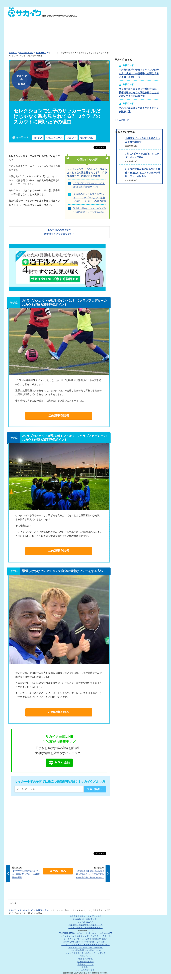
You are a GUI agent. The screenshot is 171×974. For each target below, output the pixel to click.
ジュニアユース (54, 137)
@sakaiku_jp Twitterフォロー (85, 919)
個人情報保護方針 (85, 961)
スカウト (71, 137)
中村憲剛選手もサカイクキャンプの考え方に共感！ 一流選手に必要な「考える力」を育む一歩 (139, 73)
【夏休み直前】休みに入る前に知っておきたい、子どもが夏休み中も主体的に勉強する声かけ (90, 874)
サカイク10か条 (85, 959)
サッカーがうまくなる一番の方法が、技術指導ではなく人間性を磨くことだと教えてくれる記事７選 (139, 92)
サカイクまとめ (26, 52)
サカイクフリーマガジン (85, 939)
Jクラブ (38, 137)
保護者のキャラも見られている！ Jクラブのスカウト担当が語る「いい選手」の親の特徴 (89, 197)
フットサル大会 (85, 947)
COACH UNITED (86, 933)
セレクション (87, 137)
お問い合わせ (85, 956)
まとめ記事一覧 (122, 120)
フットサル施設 (85, 950)
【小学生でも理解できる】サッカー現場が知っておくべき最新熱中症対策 (26, 874)
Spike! (85, 942)
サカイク (13, 52)
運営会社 (85, 967)
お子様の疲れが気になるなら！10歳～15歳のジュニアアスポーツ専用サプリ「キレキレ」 (142, 173)
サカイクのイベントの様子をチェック (85, 927)
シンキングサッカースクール (85, 944)
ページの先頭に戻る (85, 970)
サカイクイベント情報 (85, 936)
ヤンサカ (85, 953)
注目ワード (41, 52)
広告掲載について (85, 964)
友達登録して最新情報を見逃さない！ (85, 925)
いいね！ (85, 922)
